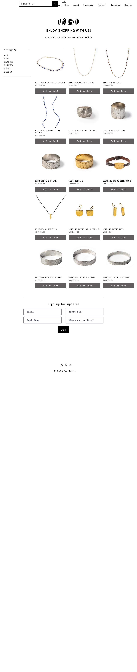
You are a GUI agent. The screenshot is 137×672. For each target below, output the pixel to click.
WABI (6, 58)
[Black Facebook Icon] (70, 365)
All (6, 55)
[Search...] (34, 3)
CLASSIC (8, 61)
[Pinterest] (66, 365)
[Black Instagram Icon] (61, 365)
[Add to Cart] (50, 91)
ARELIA (8, 71)
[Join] (63, 329)
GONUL (7, 68)
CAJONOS (8, 65)
